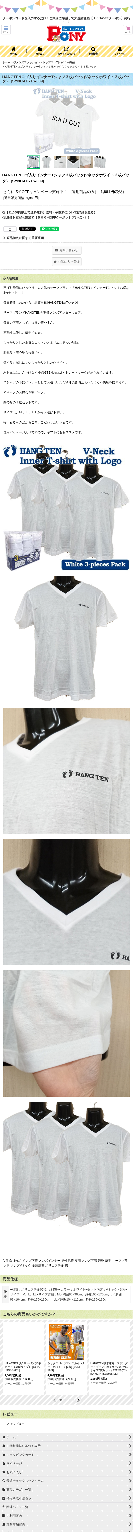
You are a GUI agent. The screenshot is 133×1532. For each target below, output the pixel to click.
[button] (6, 29)
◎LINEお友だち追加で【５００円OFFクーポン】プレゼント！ (46, 217)
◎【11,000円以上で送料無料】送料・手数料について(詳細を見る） (49, 212)
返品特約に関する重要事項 (23, 238)
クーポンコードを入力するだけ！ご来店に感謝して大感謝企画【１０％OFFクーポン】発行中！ (66, 20)
